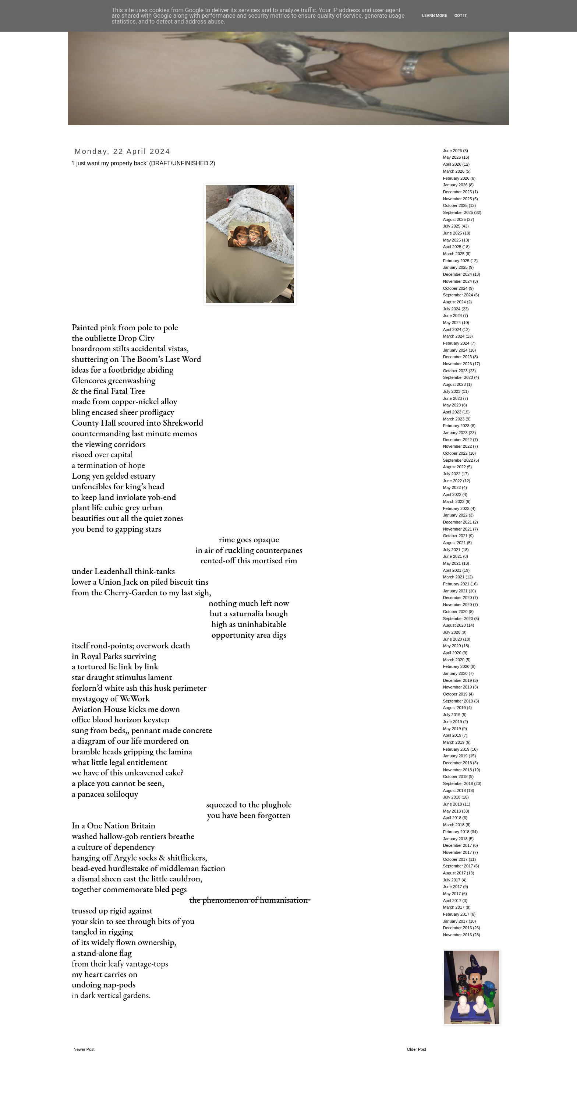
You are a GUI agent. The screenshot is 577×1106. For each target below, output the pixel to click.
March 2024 (453, 336)
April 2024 (452, 329)
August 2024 (454, 302)
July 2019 (451, 714)
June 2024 (452, 315)
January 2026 (455, 185)
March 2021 (453, 577)
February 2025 (456, 260)
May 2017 (452, 893)
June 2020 (452, 639)
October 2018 (455, 776)
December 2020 (457, 597)
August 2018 (454, 790)
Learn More (434, 15)
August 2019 (454, 707)
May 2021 (452, 563)
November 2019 (457, 687)
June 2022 (452, 481)
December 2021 (457, 522)
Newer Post (84, 1049)
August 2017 (454, 873)
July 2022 (451, 474)
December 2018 (457, 763)
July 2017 (451, 880)
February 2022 (456, 508)
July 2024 (451, 309)
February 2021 (456, 584)
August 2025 (454, 219)
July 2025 (451, 226)
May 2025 (452, 240)
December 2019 (457, 680)
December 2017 (457, 845)
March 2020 (453, 660)
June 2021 (452, 556)
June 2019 (452, 721)
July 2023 (451, 391)
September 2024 (458, 295)
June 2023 (452, 398)
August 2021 (454, 542)
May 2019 (452, 728)
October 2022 (455, 453)
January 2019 (455, 756)
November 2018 (457, 770)
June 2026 (452, 150)
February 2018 (456, 832)
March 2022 (453, 501)
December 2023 (457, 357)
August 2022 (454, 467)
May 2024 (452, 322)
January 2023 (455, 432)
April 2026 (452, 164)
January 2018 (455, 838)
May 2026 (452, 157)
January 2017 (455, 921)
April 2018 (452, 818)
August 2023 (454, 384)
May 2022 (452, 487)
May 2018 (452, 811)
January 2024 (455, 350)
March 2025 (453, 253)
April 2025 (452, 246)
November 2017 (457, 852)
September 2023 (458, 377)
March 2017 (453, 907)
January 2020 (455, 673)
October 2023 (455, 371)
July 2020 (451, 632)
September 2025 (458, 212)
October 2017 (455, 859)
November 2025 (457, 199)
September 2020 (458, 618)
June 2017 (452, 886)
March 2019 (453, 742)
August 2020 (454, 625)
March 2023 (453, 419)
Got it (460, 15)
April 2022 (452, 494)
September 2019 (458, 701)
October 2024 (455, 288)
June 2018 (452, 804)
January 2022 (455, 515)
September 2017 (458, 866)
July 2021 (451, 549)
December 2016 (457, 928)
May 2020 (452, 646)
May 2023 (452, 405)
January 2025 (455, 267)
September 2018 (458, 783)
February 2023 (456, 425)
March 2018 (453, 825)
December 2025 (457, 192)
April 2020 (452, 653)
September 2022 (458, 460)
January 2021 (455, 591)
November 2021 (457, 529)
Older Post (416, 1049)
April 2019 (452, 735)
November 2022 (457, 446)
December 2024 (457, 274)
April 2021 (452, 570)
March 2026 (453, 171)
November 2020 (457, 604)
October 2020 (455, 611)
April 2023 (452, 412)
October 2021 (455, 535)
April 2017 (452, 900)
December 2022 (457, 439)
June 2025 (452, 233)
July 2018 (451, 797)
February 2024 (456, 343)
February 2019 (456, 749)
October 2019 (455, 694)
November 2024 (457, 281)
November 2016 (457, 935)
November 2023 (457, 364)
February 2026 (456, 178)
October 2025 (455, 205)
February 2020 (456, 666)
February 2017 (456, 914)
